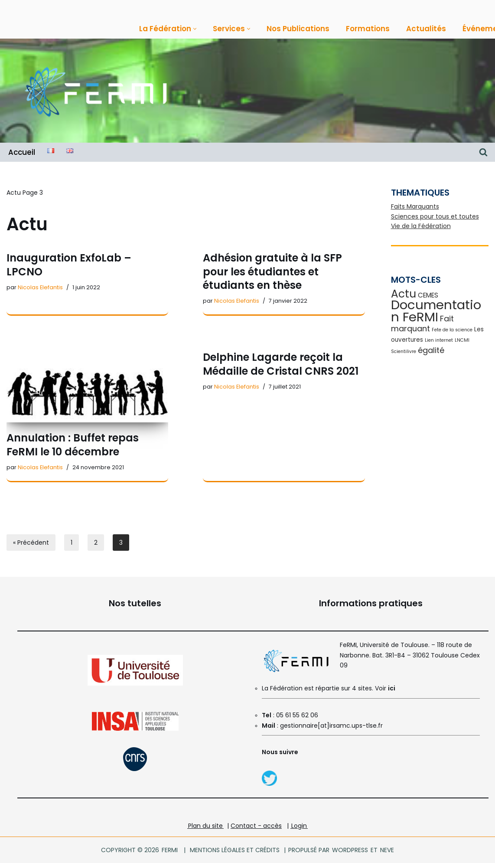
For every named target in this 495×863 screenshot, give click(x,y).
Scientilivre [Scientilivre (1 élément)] (403, 351)
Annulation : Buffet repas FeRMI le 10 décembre (73, 444)
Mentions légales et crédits (234, 850)
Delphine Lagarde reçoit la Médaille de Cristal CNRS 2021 (280, 364)
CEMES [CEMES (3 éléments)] (428, 295)
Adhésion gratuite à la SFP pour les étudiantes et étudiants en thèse (272, 271)
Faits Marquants (415, 206)
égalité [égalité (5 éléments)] (431, 350)
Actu (14, 192)
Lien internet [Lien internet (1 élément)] (439, 340)
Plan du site (205, 825)
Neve (386, 850)
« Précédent (31, 542)
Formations (368, 28)
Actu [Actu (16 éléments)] (403, 293)
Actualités (426, 28)
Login (299, 825)
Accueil (21, 152)
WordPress (350, 850)
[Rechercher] (483, 152)
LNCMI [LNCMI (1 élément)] (462, 340)
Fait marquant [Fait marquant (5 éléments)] (422, 323)
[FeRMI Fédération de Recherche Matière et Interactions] (95, 90)
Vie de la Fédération (421, 226)
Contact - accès (256, 825)
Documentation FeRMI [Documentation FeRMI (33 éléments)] (436, 310)
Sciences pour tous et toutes (435, 216)
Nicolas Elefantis (40, 287)
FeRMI (170, 850)
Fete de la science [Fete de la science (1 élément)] (452, 330)
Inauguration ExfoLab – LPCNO (69, 264)
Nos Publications (298, 28)
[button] (194, 28)
